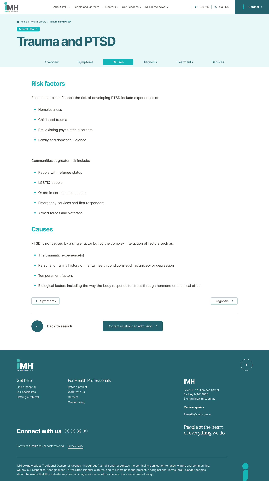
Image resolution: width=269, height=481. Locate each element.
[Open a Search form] (201, 7)
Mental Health (28, 29)
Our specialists (26, 392)
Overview (52, 62)
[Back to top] (246, 365)
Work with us (76, 392)
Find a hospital (26, 387)
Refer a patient (77, 387)
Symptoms (85, 62)
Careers (73, 397)
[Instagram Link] (67, 431)
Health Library (38, 21)
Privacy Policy (75, 446)
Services (218, 62)
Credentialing (76, 402)
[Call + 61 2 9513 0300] (221, 7)
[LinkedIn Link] (79, 431)
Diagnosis (150, 62)
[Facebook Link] (73, 431)
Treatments (184, 62)
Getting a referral (28, 397)
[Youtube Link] (85, 431)
